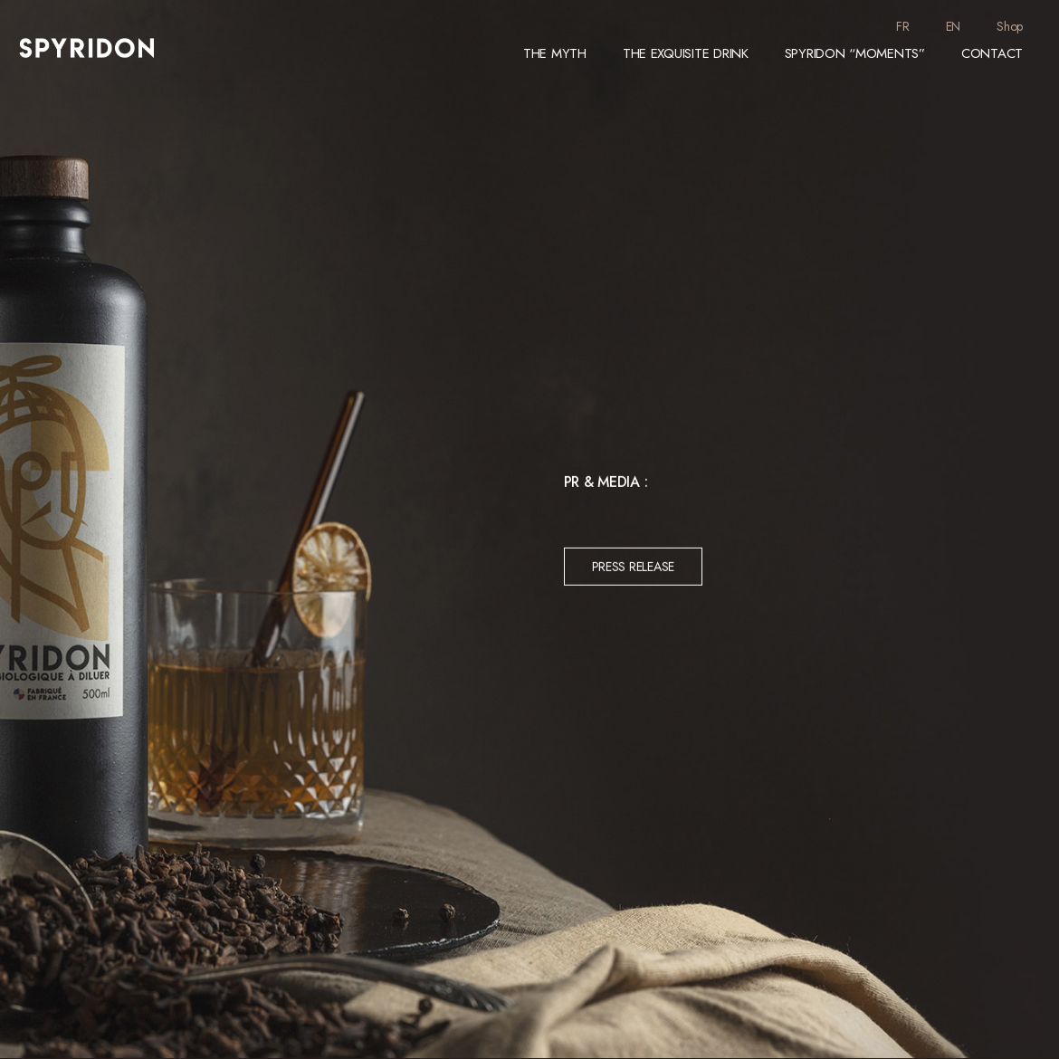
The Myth (555, 53)
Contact (992, 53)
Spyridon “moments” (855, 53)
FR (902, 26)
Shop (1010, 26)
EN (953, 26)
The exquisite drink (686, 53)
